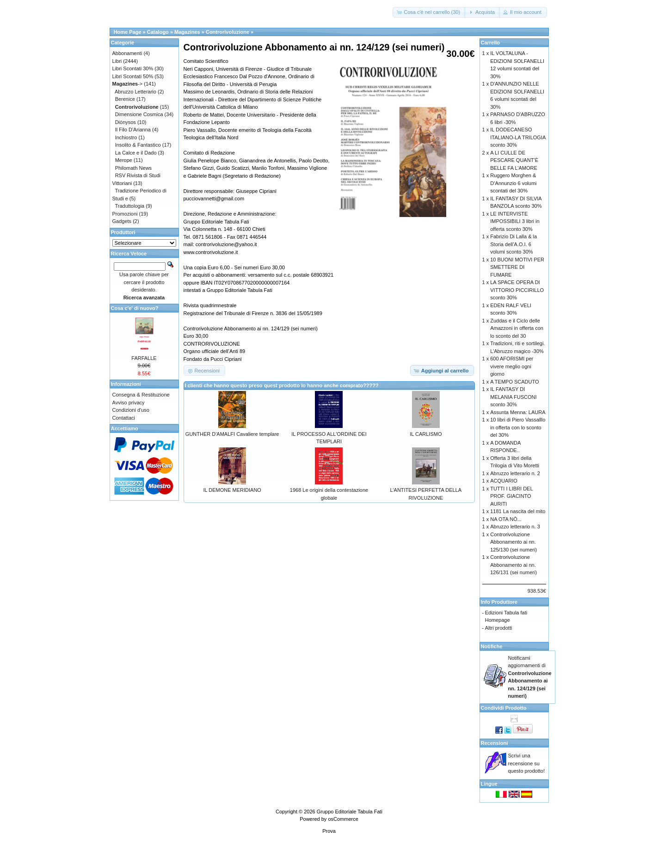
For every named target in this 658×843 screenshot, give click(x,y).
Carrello (490, 42)
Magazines (187, 32)
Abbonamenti (127, 53)
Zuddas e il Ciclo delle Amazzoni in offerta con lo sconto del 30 (516, 328)
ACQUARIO (503, 480)
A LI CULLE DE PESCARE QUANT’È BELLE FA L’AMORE (514, 160)
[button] (429, 12)
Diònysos (125, 122)
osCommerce (343, 819)
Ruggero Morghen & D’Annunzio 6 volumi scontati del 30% (513, 183)
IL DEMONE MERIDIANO (232, 490)
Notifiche (492, 646)
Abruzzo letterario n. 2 (515, 473)
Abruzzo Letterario (135, 91)
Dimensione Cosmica (139, 114)
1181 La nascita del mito (517, 511)
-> (127, 84)
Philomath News (133, 168)
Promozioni (125, 214)
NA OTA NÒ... (506, 519)
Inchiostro (126, 137)
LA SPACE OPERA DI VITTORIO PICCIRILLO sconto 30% (517, 289)
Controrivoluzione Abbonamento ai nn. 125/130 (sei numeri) (513, 542)
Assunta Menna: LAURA (517, 412)
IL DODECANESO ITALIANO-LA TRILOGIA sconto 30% (517, 137)
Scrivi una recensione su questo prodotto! (526, 763)
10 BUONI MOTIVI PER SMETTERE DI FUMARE (517, 267)
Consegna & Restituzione (141, 394)
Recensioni (494, 743)
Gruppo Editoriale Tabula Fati (349, 811)
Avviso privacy (128, 402)
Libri (117, 61)
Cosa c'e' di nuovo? (135, 308)
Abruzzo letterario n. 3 (515, 526)
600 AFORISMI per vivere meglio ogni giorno (511, 366)
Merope (123, 160)
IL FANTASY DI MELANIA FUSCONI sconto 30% (513, 396)
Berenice (125, 99)
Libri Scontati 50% (133, 76)
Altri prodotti (498, 628)
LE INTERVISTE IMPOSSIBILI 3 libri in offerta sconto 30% (514, 221)
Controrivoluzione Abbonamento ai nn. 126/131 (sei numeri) (513, 564)
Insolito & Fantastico (138, 145)
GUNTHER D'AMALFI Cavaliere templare (232, 434)
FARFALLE (143, 358)
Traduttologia (129, 206)
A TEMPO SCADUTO (514, 381)
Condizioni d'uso (130, 410)
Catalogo (158, 32)
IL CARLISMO (426, 434)
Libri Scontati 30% (133, 68)
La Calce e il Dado (136, 152)
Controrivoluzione (227, 32)
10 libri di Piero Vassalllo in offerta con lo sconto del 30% (517, 427)
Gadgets (122, 221)
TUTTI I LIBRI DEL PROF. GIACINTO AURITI (511, 496)
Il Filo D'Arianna (133, 129)
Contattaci (123, 418)
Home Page (127, 32)
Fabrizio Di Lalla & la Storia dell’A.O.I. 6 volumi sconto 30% (513, 244)
